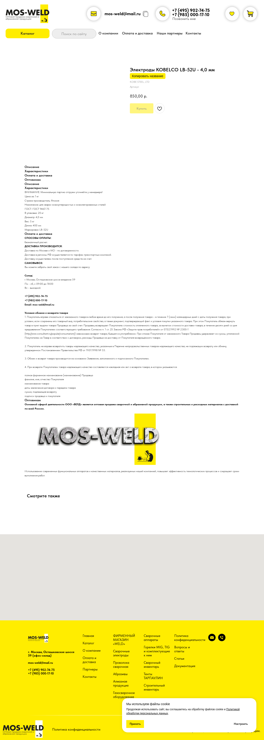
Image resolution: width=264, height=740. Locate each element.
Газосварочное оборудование (124, 695)
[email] (212, 640)
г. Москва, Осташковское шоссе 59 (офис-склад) (51, 653)
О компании (92, 651)
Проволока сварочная (121, 665)
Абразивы (120, 674)
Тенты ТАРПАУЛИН (153, 676)
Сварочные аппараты (152, 638)
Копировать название (147, 76)
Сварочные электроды (121, 653)
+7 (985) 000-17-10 (190, 14)
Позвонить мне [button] (184, 19)
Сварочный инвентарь (152, 665)
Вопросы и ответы (182, 649)
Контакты (90, 677)
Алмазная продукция (121, 683)
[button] (27, 33)
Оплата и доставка (89, 660)
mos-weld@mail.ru (123, 13)
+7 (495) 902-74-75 (191, 10)
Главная (88, 636)
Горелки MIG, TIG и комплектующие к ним (157, 651)
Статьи (179, 659)
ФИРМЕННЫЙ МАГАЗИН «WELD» (124, 640)
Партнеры (90, 669)
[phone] (221, 640)
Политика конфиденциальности (189, 638)
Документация (184, 666)
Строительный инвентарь (154, 687)
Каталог (88, 643)
